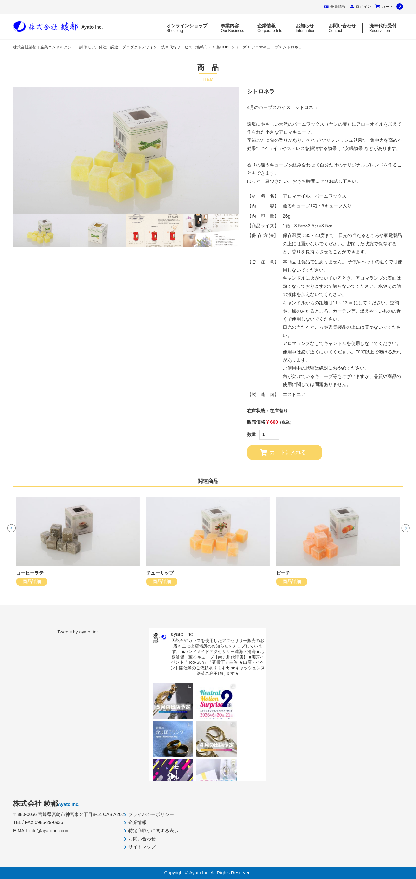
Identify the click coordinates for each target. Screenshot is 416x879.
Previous (10, 527)
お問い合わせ (342, 28)
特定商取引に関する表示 (153, 830)
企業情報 (269, 28)
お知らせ (305, 28)
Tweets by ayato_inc (78, 631)
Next (404, 527)
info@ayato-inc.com (49, 830)
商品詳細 (32, 581)
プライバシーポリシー (151, 814)
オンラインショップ (186, 28)
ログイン (363, 6)
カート (389, 6)
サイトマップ (142, 846)
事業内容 (232, 28)
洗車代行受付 (382, 28)
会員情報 (335, 6)
